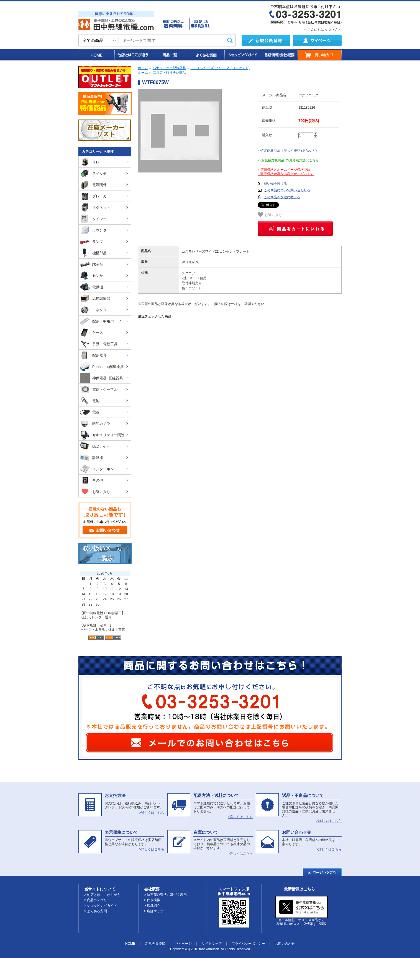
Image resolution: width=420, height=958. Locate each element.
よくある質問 (206, 54)
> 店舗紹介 (152, 906)
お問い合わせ (285, 944)
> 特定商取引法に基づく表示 (165, 895)
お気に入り (270, 214)
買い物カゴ (320, 54)
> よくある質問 (95, 911)
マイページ (183, 944)
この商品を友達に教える (282, 197)
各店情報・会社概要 (279, 54)
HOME (96, 54)
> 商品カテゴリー (97, 900)
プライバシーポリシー (248, 944)
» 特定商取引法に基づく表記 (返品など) (287, 151)
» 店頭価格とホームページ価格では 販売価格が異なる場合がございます (286, 172)
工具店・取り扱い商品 (169, 73)
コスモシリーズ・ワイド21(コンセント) (219, 68)
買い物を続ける (275, 183)
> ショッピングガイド (100, 906)
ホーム (143, 68)
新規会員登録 (155, 944)
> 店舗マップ (153, 911)
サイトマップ (212, 944)
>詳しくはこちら (151, 813)
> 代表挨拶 (152, 900)
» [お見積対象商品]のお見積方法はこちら (288, 160)
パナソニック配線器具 (169, 68)
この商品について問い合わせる (287, 190)
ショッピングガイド (242, 54)
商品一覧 (169, 54)
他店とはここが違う (132, 54)
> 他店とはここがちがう (102, 895)
